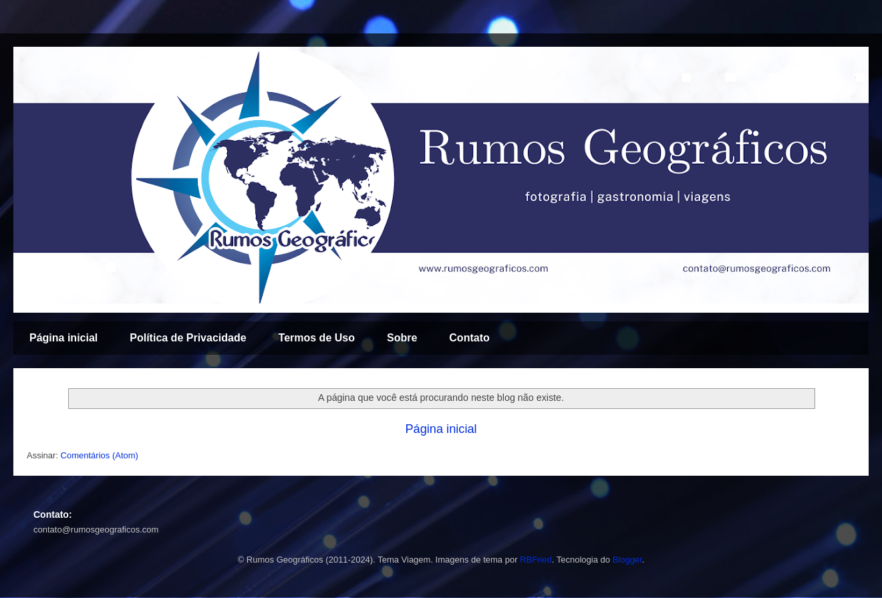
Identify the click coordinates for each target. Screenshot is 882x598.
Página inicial (63, 337)
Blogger (627, 560)
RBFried (536, 560)
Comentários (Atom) (99, 455)
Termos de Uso (317, 337)
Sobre (402, 337)
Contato (469, 337)
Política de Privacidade (188, 337)
